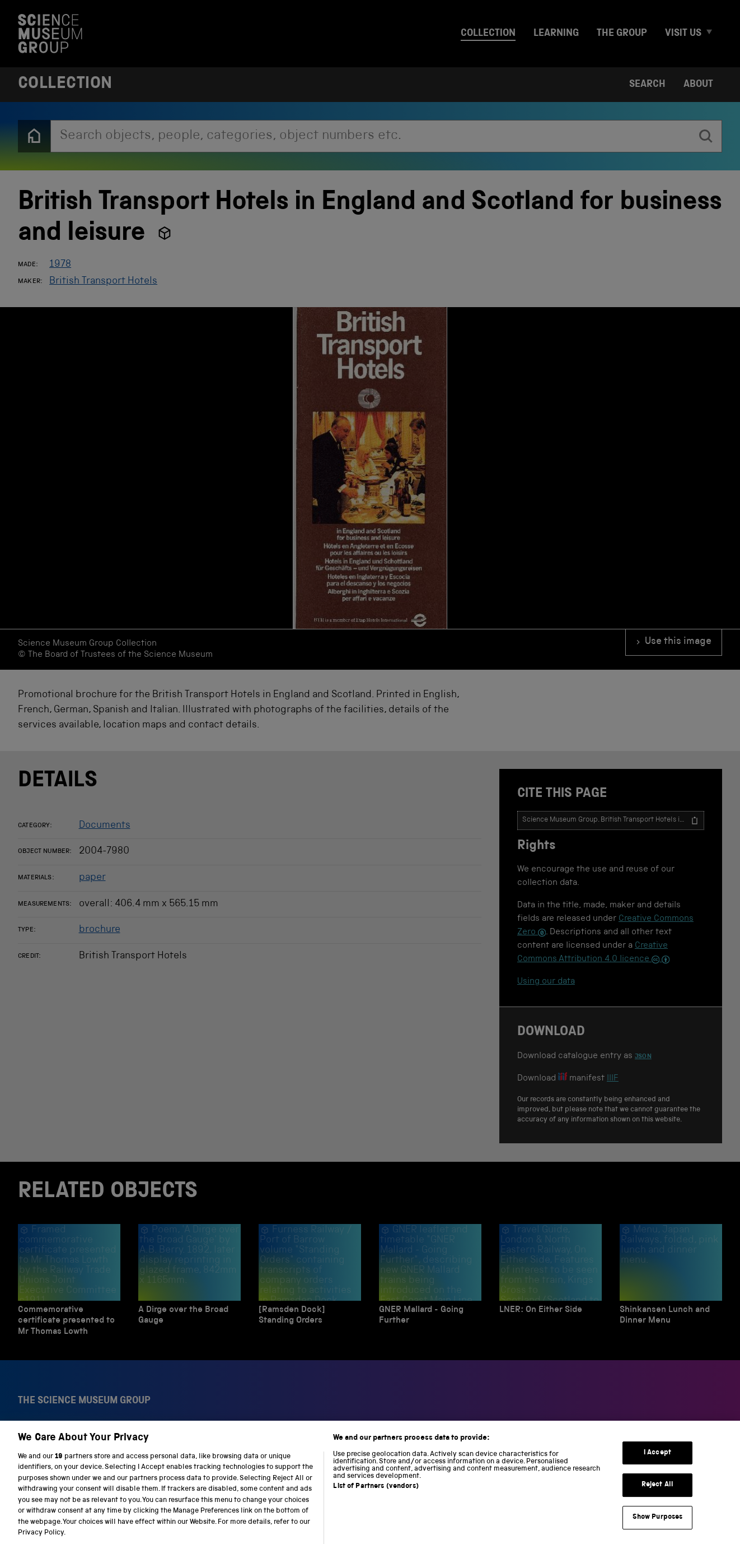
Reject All (657, 1496)
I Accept (657, 1463)
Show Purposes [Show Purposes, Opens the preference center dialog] (658, 1528)
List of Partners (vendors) (375, 1497)
